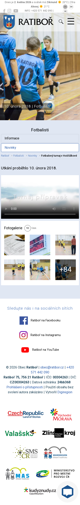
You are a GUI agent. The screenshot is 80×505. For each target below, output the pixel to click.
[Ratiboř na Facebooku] (4, 10)
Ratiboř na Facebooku (40, 320)
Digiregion (64, 392)
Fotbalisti (18, 155)
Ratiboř (5, 155)
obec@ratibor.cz (52, 367)
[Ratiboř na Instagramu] (9, 10)
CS (65, 7)
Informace (12, 138)
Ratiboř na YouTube (40, 350)
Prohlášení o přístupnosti (24, 387)
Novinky (10, 148)
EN (71, 7)
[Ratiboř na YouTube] (15, 10)
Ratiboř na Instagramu (40, 335)
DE (65, 11)
